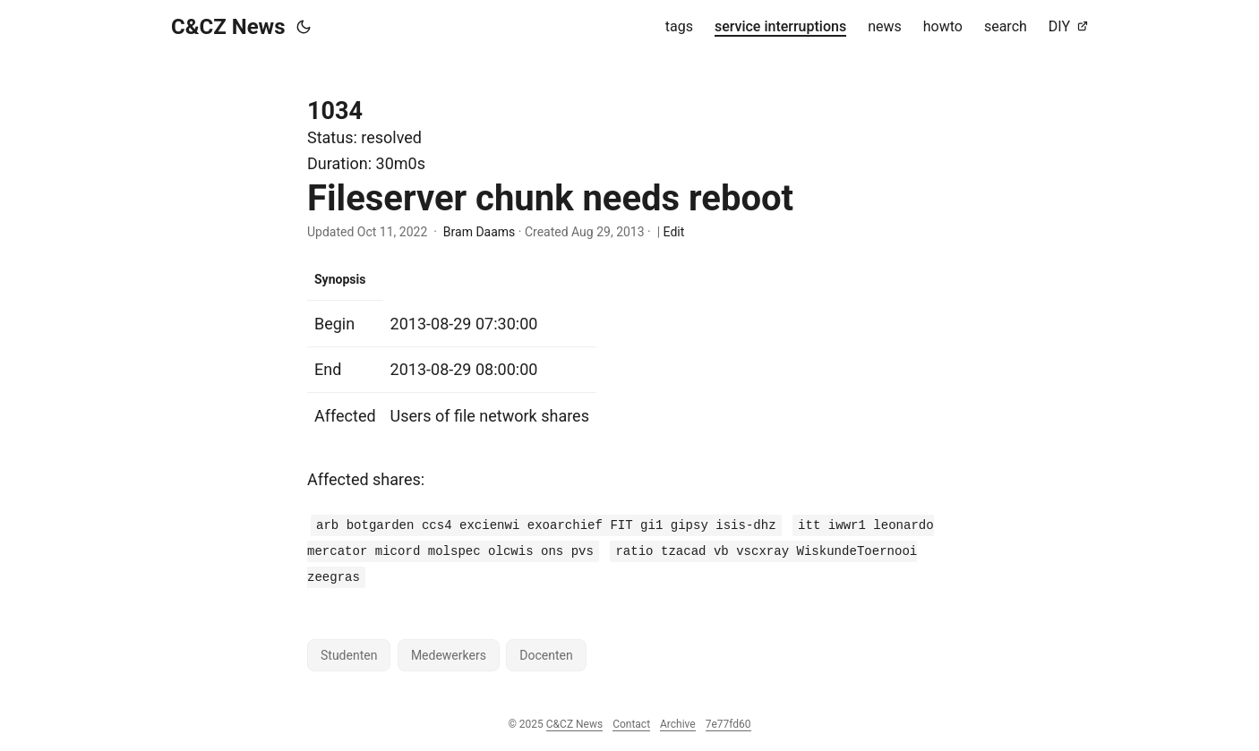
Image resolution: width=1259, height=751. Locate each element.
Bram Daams (479, 232)
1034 (335, 111)
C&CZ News (228, 26)
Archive (678, 724)
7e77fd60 (728, 724)
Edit (674, 232)
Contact (631, 724)
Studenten (349, 655)
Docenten (545, 655)
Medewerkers (448, 655)
